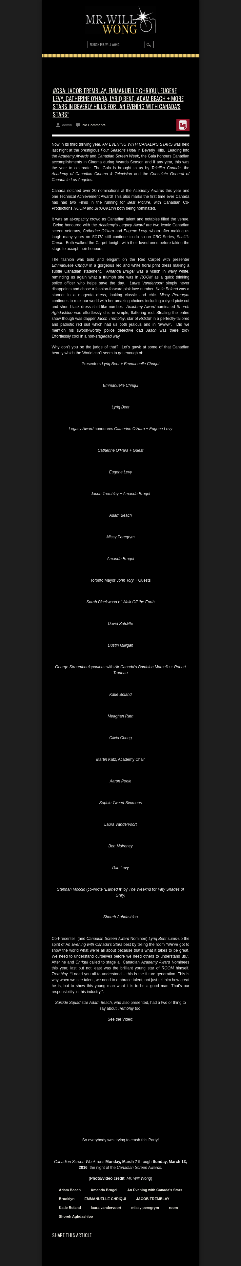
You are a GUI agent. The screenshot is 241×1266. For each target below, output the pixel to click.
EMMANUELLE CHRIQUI (105, 1199)
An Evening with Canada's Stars (154, 1190)
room (173, 1208)
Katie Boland (70, 1208)
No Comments (93, 125)
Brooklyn (67, 1199)
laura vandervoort (106, 1208)
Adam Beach (70, 1190)
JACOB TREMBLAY (153, 1199)
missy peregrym (145, 1208)
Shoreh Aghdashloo (76, 1216)
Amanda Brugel (103, 1190)
